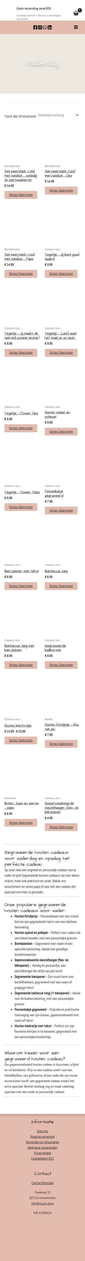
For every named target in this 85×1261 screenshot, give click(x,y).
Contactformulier (43, 1183)
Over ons (42, 1131)
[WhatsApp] (45, 27)
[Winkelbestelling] (58, 115)
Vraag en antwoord (42, 1137)
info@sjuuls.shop (42, 1203)
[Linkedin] (49, 27)
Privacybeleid (42, 1153)
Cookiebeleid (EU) (42, 1159)
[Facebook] (35, 27)
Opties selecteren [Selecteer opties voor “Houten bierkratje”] (21, 740)
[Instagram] (40, 27)
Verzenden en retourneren (42, 1142)
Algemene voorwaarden (43, 1148)
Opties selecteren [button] (21, 195)
